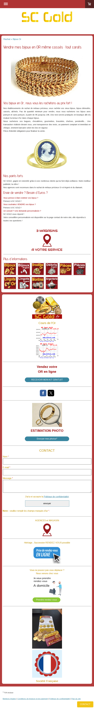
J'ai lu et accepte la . (47, 497)
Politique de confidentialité (56, 497)
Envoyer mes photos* (47, 439)
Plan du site (76, 699)
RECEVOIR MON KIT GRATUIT (47, 380)
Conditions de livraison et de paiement (32, 699)
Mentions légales (9, 699)
